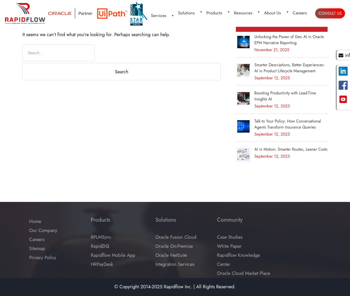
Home (35, 221)
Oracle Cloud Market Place (243, 273)
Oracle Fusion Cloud (176, 237)
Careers (300, 13)
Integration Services (175, 264)
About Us (276, 13)
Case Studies (230, 237)
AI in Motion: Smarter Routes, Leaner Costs (290, 149)
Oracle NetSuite (171, 255)
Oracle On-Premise (174, 246)
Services (163, 15)
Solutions (190, 13)
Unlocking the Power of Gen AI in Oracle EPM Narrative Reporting (289, 40)
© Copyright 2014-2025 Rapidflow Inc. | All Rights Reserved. (175, 286)
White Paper (229, 246)
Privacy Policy (42, 257)
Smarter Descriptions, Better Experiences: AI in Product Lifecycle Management (289, 68)
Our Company (43, 230)
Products (218, 13)
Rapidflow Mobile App (113, 255)
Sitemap (37, 248)
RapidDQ (100, 246)
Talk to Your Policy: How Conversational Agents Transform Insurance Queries (287, 124)
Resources (247, 13)
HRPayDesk (102, 264)
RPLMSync (101, 237)
